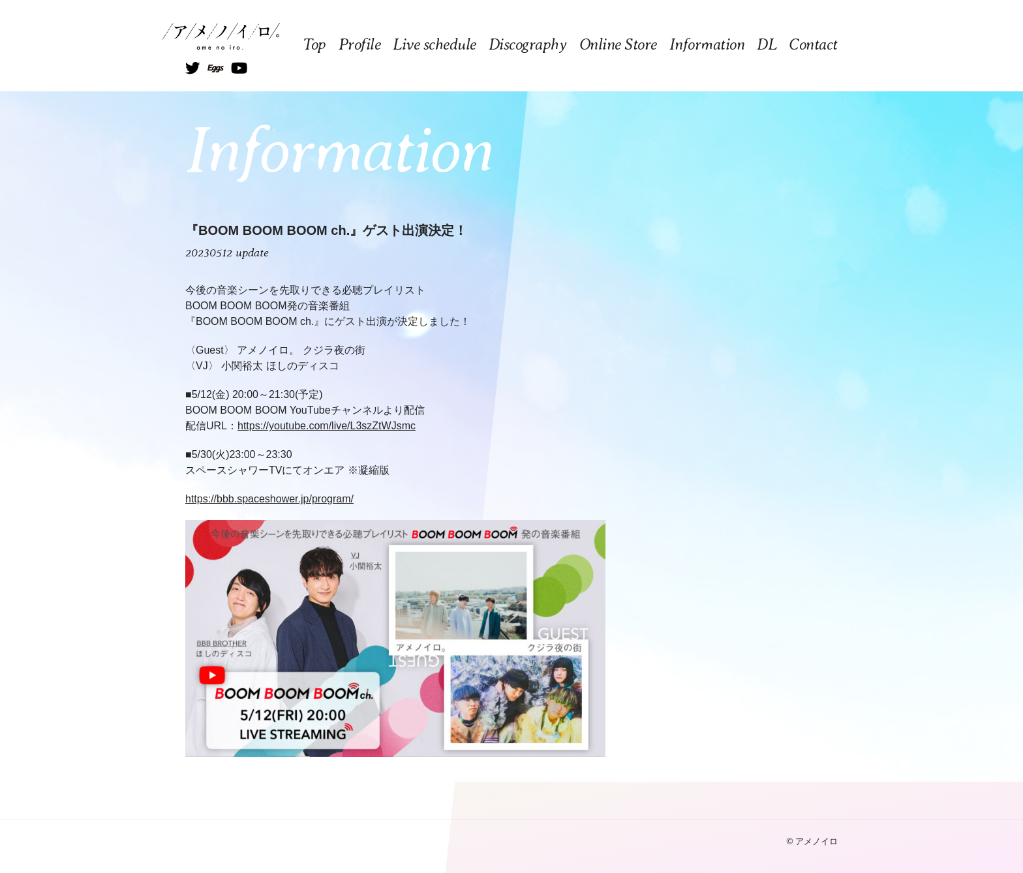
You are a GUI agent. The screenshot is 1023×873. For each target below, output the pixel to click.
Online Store (618, 44)
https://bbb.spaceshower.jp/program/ (269, 498)
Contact (813, 44)
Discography (528, 44)
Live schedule (434, 44)
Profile (360, 44)
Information (707, 44)
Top (314, 44)
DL (766, 44)
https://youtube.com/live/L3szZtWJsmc (326, 425)
